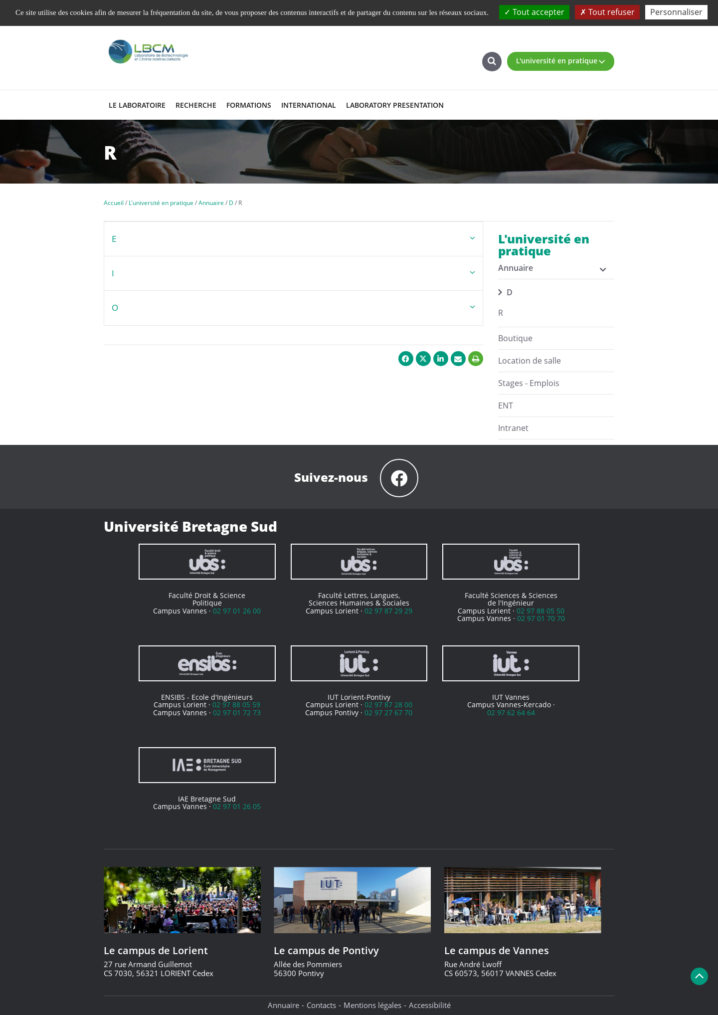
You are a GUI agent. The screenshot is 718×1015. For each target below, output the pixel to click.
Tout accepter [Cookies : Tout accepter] (534, 11)
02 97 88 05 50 (540, 610)
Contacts (321, 1005)
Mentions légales (372, 1005)
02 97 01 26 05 (237, 806)
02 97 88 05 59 (236, 704)
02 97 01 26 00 (237, 610)
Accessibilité (430, 1005)
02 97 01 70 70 (541, 618)
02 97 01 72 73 (237, 712)
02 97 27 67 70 (388, 712)
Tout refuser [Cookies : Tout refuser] (607, 11)
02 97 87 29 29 (388, 610)
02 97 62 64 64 (511, 712)
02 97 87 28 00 (388, 704)
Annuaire (283, 1005)
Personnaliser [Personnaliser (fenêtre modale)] (676, 11)
